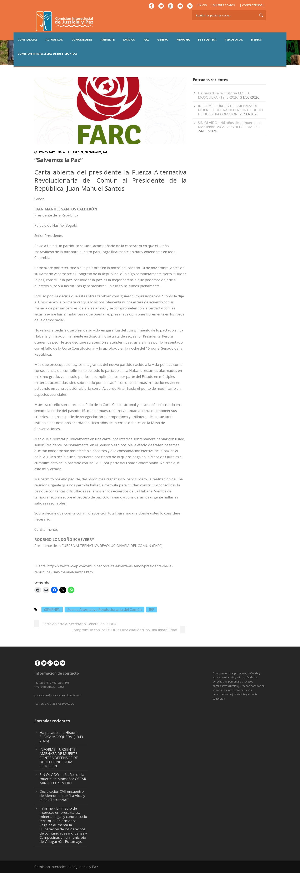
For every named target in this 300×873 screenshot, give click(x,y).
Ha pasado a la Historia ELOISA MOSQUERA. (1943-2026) (224, 95)
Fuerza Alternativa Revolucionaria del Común (104, 609)
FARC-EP (78, 152)
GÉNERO (162, 39)
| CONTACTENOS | (252, 5)
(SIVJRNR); (52, 609)
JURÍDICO (129, 39)
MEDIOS (256, 39)
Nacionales (93, 152)
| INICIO (201, 5)
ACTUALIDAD (54, 39)
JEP (151, 609)
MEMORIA (183, 39)
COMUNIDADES (82, 39)
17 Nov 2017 (47, 152)
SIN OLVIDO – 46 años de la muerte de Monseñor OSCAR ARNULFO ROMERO (229, 124)
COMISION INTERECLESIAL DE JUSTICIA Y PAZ (47, 54)
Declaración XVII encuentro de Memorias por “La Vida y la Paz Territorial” (62, 795)
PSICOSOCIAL (234, 39)
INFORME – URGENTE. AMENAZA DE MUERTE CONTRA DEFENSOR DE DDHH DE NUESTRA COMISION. (230, 109)
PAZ (146, 39)
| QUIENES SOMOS (222, 5)
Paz (105, 152)
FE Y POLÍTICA (207, 39)
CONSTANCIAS (27, 39)
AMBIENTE (108, 39)
